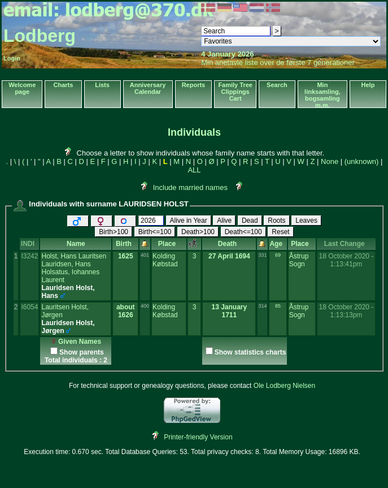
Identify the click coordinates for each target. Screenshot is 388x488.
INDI (29, 244)
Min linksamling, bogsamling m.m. (322, 95)
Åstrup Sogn (299, 260)
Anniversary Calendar (148, 88)
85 (278, 306)
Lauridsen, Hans (65, 264)
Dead (250, 220)
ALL (194, 170)
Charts (63, 84)
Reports (194, 84)
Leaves (306, 220)
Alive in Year (188, 220)
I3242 (29, 256)
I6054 (29, 307)
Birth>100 (113, 232)
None (329, 161)
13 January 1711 (229, 311)
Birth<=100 (155, 232)
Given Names (76, 342)
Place (169, 244)
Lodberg (39, 35)
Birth (126, 244)
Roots (276, 220)
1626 (125, 315)
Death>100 (198, 232)
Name (76, 244)
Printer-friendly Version (198, 437)
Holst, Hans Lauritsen (73, 256)
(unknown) (362, 161)
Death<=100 (243, 232)
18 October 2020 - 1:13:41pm (346, 260)
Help (368, 84)
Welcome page (22, 88)
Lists (102, 84)
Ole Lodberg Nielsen (284, 386)
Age (277, 244)
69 (278, 255)
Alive (224, 220)
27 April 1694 (229, 256)
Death (229, 244)
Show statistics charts (250, 352)
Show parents (81, 352)
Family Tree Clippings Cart (235, 91)
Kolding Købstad (165, 260)
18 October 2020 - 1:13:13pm (346, 311)
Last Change (346, 244)
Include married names (190, 187)
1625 (125, 256)
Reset (280, 232)
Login (11, 58)
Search (277, 84)
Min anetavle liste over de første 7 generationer (278, 62)
